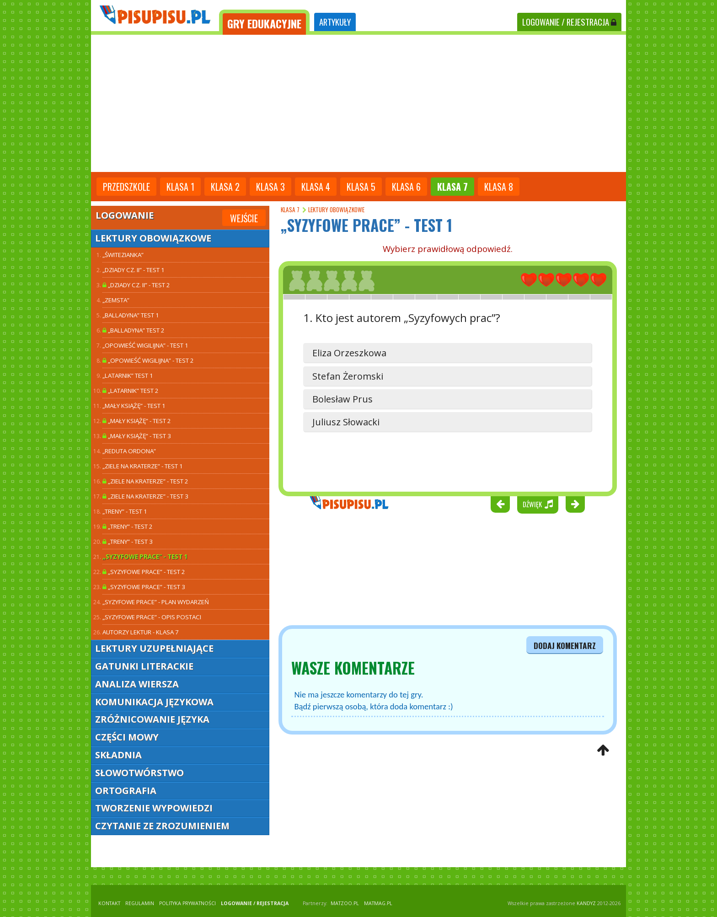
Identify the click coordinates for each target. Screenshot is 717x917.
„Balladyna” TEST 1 (130, 315)
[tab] (264, 22)
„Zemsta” (115, 300)
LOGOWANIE (569, 22)
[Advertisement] (358, 103)
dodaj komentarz (565, 645)
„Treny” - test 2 (127, 526)
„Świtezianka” (123, 255)
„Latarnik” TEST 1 (127, 375)
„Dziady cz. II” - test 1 (133, 270)
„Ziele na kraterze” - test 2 (145, 481)
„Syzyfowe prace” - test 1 (144, 556)
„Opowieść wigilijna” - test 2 (148, 360)
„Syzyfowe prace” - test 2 (143, 572)
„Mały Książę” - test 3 (136, 436)
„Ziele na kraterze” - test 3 (145, 496)
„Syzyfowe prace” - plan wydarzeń (155, 602)
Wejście (244, 218)
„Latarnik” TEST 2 (130, 390)
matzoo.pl (345, 903)
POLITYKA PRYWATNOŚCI (187, 903)
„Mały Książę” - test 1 (134, 406)
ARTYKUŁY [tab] (335, 22)
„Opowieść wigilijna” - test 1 (145, 345)
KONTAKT (109, 903)
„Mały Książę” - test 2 (136, 421)
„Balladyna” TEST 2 (133, 330)
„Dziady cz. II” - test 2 (136, 285)
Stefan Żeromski (347, 376)
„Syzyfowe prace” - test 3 (143, 587)
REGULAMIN (139, 903)
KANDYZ (586, 903)
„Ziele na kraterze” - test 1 (142, 466)
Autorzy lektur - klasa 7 (140, 632)
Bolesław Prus (342, 399)
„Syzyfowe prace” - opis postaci (151, 617)
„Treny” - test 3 (127, 541)
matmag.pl (378, 903)
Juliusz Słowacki (346, 422)
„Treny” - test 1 (124, 511)
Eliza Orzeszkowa (349, 353)
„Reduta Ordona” (129, 451)
